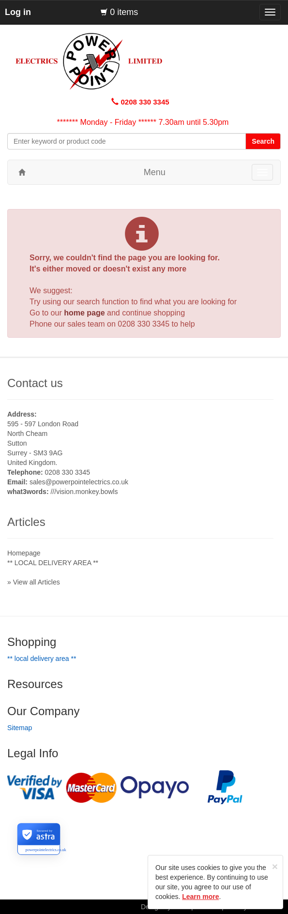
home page (84, 313)
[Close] (275, 866)
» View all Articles (33, 582)
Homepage (24, 553)
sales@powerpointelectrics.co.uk (79, 482)
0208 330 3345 (143, 324)
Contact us (35, 383)
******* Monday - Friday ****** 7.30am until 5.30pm (143, 122)
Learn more (200, 896)
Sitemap (19, 728)
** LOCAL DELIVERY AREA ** (52, 563)
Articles (26, 521)
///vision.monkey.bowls (84, 491)
